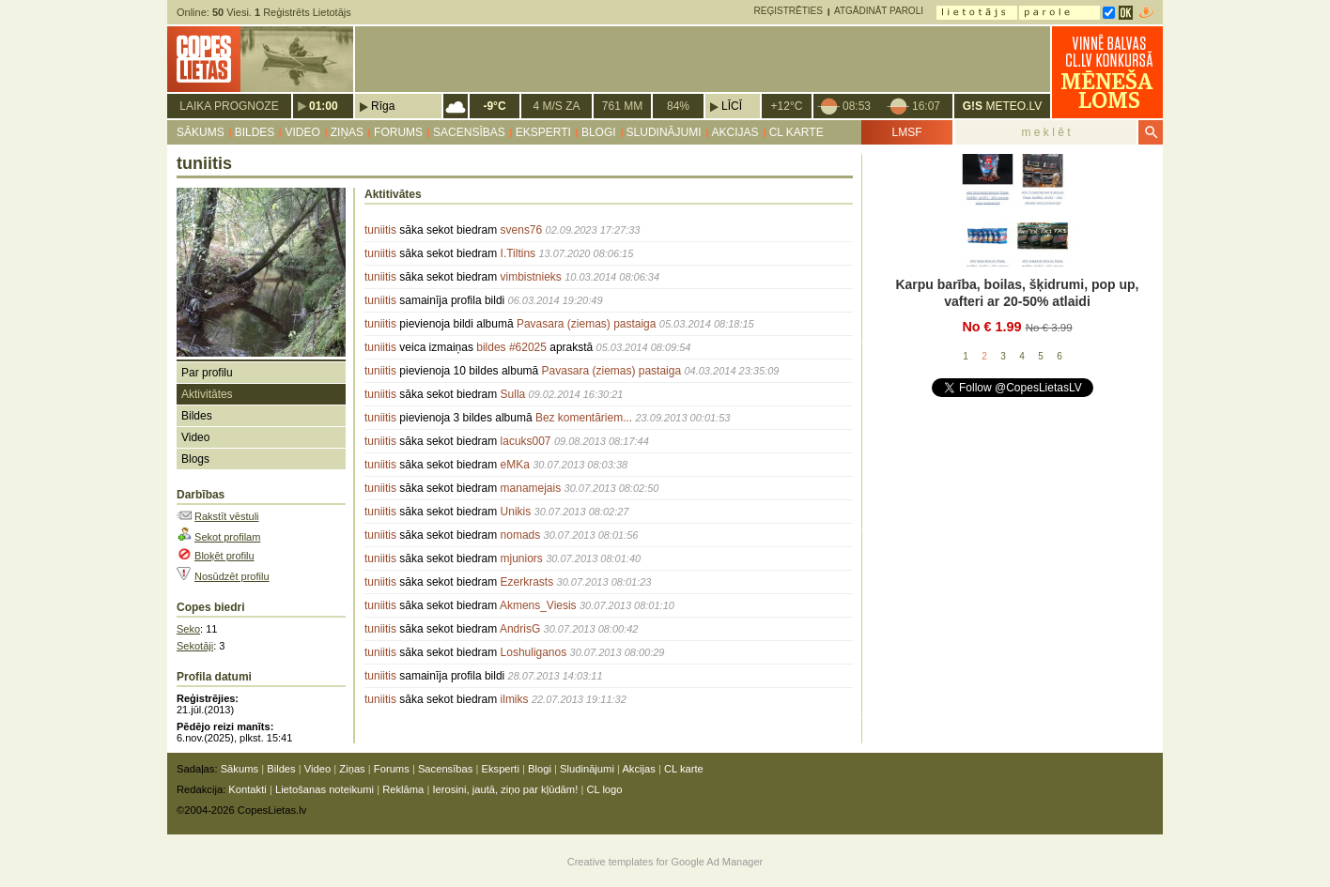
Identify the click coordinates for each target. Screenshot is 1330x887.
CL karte (796, 132)
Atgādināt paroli (878, 11)
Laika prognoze (228, 106)
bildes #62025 (511, 347)
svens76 (522, 230)
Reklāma (403, 789)
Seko (188, 629)
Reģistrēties (788, 11)
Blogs (195, 459)
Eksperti (543, 132)
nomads (521, 535)
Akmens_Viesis (538, 605)
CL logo (604, 789)
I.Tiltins (518, 253)
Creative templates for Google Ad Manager (665, 861)
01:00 (323, 106)
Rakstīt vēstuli (226, 516)
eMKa (515, 464)
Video (302, 132)
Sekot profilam (227, 537)
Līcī (731, 106)
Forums (398, 132)
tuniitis (380, 230)
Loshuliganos (534, 652)
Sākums (200, 132)
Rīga (382, 106)
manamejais (531, 488)
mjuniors (522, 558)
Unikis (516, 511)
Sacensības (469, 132)
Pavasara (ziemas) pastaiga (587, 323)
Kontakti (247, 789)
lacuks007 (526, 441)
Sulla (513, 394)
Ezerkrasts (527, 582)
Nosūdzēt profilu (232, 576)
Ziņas (347, 132)
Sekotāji (195, 645)
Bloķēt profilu (224, 555)
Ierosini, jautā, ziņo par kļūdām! (505, 789)
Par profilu (207, 372)
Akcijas (735, 132)
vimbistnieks (531, 276)
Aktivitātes (207, 394)
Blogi (598, 132)
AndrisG (520, 628)
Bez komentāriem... (583, 417)
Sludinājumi (664, 132)
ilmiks (515, 699)
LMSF (906, 132)
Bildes (255, 132)
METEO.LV (1002, 106)
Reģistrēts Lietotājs (303, 12)
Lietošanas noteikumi (324, 789)
